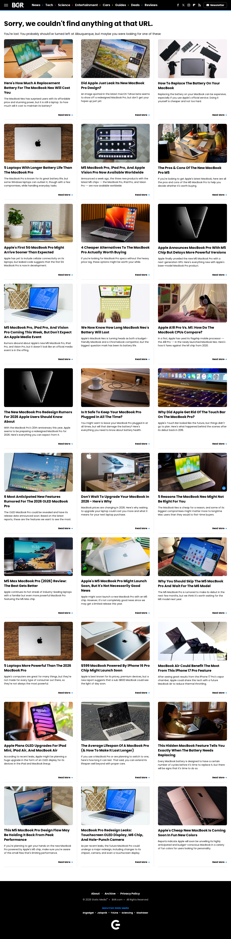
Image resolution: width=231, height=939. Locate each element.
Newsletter (215, 5)
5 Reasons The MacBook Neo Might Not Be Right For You (191, 499)
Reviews (151, 5)
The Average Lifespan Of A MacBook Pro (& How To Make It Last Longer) (115, 748)
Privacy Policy (130, 893)
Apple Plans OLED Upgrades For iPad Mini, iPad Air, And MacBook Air (35, 748)
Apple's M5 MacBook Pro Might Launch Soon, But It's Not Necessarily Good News (114, 586)
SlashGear (142, 912)
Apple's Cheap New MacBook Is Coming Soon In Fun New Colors (192, 832)
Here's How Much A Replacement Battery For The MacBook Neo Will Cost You (37, 88)
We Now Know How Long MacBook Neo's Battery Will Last (115, 329)
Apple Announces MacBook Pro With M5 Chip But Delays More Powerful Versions (192, 250)
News (36, 5)
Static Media (99, 900)
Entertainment (86, 5)
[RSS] (199, 5)
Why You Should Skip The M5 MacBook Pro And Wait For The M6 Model (190, 583)
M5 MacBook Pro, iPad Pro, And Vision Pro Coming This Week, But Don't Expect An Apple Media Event (38, 332)
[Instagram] (188, 5)
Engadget (88, 912)
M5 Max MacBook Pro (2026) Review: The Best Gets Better (35, 583)
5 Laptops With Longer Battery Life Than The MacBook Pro (38, 170)
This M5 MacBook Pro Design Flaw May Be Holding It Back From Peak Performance (37, 835)
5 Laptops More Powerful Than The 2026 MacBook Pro (37, 667)
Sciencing (127, 912)
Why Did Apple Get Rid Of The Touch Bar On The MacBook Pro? (192, 414)
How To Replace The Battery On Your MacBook (189, 85)
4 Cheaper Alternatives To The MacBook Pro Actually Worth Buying (115, 249)
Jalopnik (102, 912)
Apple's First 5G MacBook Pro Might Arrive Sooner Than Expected (34, 249)
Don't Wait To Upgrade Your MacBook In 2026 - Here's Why (115, 499)
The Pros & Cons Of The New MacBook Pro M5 (189, 170)
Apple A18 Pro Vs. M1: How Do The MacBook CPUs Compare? (186, 329)
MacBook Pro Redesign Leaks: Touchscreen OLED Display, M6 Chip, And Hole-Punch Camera (112, 835)
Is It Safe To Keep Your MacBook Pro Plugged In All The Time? (111, 414)
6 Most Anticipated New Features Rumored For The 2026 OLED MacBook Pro (36, 501)
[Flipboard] (194, 5)
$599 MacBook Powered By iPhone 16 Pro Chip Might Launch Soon (115, 667)
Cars (106, 5)
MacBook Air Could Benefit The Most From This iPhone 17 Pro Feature (188, 668)
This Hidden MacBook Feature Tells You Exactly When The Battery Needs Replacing (191, 750)
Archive (110, 893)
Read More (64, 115)
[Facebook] (178, 5)
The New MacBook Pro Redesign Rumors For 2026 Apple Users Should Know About (38, 417)
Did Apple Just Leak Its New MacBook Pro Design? (112, 85)
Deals (135, 5)
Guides (120, 5)
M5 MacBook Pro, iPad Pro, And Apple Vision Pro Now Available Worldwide (113, 170)
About (95, 893)
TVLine (114, 912)
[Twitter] (183, 5)
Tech (49, 5)
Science (64, 5)
